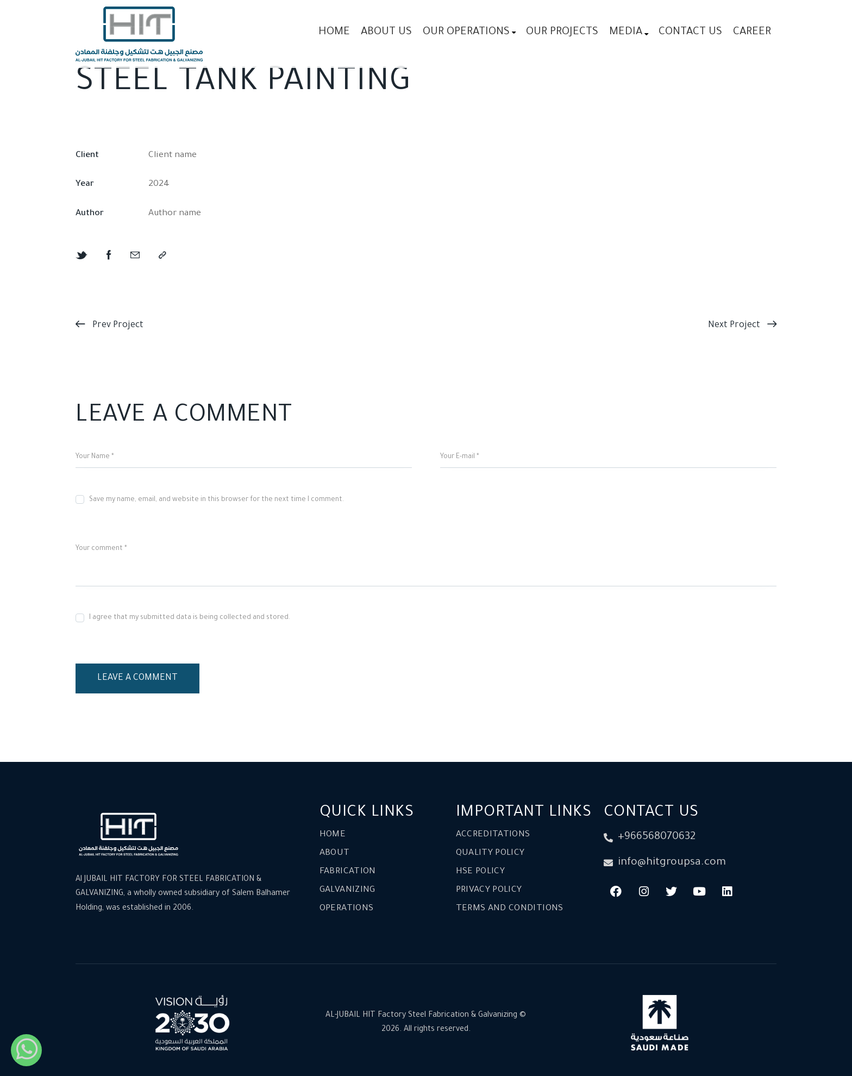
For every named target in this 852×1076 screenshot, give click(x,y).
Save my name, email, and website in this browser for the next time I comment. (216, 500)
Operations (347, 909)
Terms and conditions (509, 909)
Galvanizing (347, 890)
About (335, 853)
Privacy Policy (489, 890)
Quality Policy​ (490, 853)
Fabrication (348, 872)
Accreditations (493, 835)
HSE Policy (480, 872)
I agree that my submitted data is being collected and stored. (189, 618)
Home (333, 835)
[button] (162, 256)
